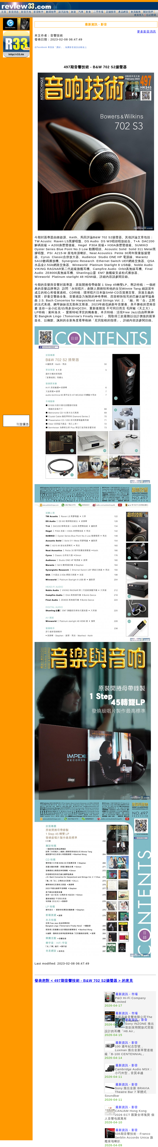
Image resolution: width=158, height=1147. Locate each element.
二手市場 (98, 11)
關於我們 (148, 11)
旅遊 (73, 11)
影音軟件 (38, 11)
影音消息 (14, 11)
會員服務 (136, 11)
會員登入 (139, 15)
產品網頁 (123, 11)
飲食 (88, 11)
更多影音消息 (146, 31)
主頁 (3, 11)
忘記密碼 (151, 15)
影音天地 (26, 11)
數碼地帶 (51, 11)
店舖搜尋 (111, 11)
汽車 (80, 11)
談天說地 (63, 11)
